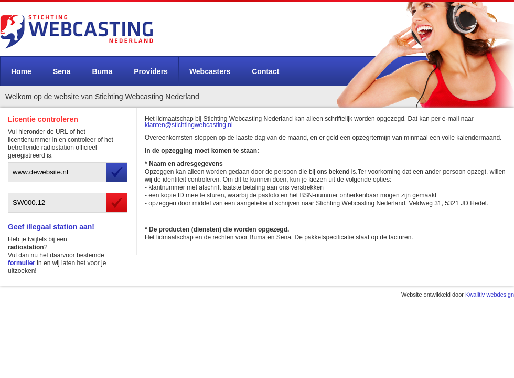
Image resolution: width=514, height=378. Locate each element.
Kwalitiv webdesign (489, 294)
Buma (102, 71)
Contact (265, 71)
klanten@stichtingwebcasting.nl (189, 125)
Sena (61, 71)
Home (21, 71)
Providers (151, 71)
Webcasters (209, 71)
